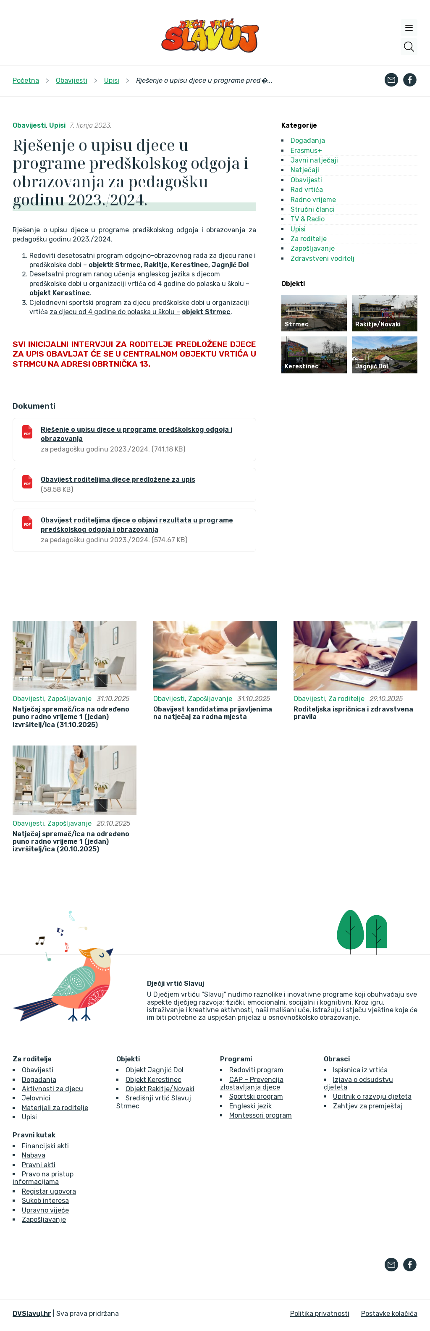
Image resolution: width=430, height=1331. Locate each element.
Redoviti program (256, 1070)
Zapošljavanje (313, 248)
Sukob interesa (45, 1201)
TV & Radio (308, 219)
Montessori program (260, 1115)
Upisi (57, 125)
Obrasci (337, 1059)
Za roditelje (309, 239)
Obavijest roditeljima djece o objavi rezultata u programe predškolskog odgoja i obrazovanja (137, 524)
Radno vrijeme (313, 200)
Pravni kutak (34, 1135)
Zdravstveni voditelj (322, 259)
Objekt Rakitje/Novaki (160, 1089)
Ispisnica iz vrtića (360, 1070)
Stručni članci (313, 209)
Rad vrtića (307, 190)
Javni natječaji (314, 160)
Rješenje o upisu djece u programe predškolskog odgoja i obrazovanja (136, 434)
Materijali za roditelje (55, 1108)
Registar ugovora (49, 1191)
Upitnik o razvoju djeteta (372, 1096)
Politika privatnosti (319, 1314)
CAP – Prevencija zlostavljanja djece (251, 1083)
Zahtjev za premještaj (368, 1106)
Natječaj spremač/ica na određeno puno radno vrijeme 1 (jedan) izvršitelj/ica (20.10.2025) (71, 841)
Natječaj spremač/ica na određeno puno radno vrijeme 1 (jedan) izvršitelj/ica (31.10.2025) (71, 717)
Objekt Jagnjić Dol (155, 1070)
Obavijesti (29, 125)
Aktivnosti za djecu (52, 1089)
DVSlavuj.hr (32, 1314)
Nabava (33, 1155)
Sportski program (256, 1096)
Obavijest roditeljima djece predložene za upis (118, 479)
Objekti (128, 1059)
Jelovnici (36, 1098)
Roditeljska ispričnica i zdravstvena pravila (353, 713)
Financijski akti (45, 1146)
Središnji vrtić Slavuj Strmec (153, 1102)
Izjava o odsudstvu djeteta (358, 1083)
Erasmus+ (306, 151)
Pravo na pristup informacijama (43, 1178)
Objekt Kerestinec (153, 1080)
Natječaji (305, 170)
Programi (236, 1059)
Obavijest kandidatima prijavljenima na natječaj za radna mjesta (212, 713)
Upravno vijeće (45, 1210)
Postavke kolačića (389, 1314)
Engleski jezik (250, 1106)
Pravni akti (38, 1165)
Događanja (308, 140)
